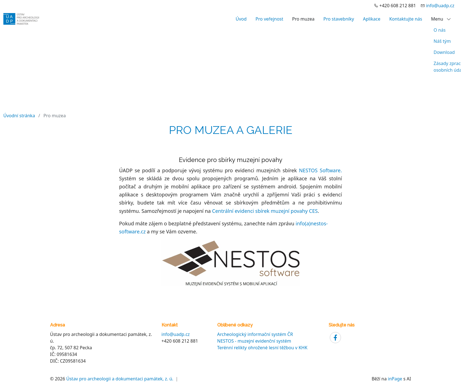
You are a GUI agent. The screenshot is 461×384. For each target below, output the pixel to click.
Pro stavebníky (338, 19)
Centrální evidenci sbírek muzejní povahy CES (265, 211)
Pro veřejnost (269, 19)
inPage (395, 379)
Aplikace (371, 19)
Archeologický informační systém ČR (255, 334)
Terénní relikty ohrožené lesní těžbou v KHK (262, 348)
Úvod (241, 19)
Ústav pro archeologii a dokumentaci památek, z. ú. (119, 379)
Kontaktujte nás (405, 19)
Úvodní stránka (19, 116)
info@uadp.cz (440, 6)
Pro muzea (303, 19)
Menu (441, 19)
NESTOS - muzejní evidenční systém (254, 341)
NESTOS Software (319, 170)
